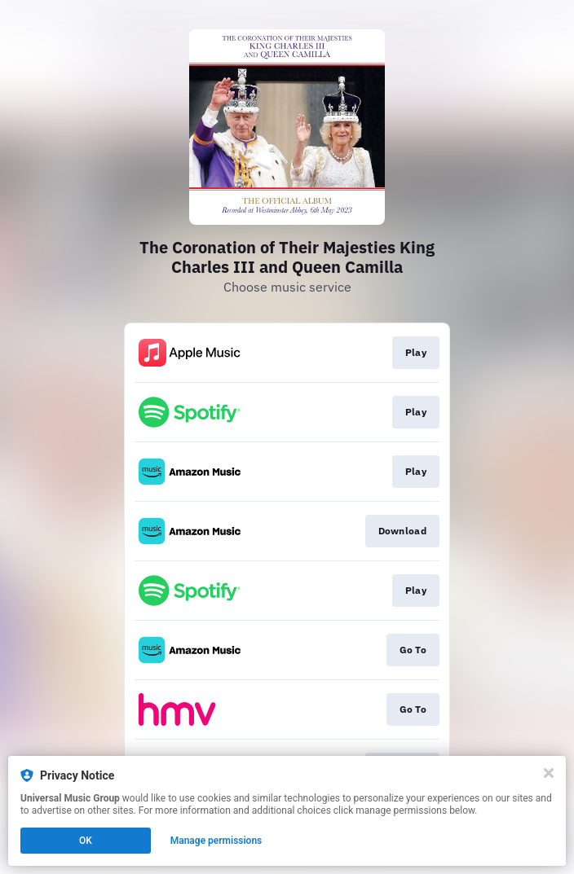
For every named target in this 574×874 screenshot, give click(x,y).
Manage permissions (216, 840)
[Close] (549, 773)
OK (85, 840)
